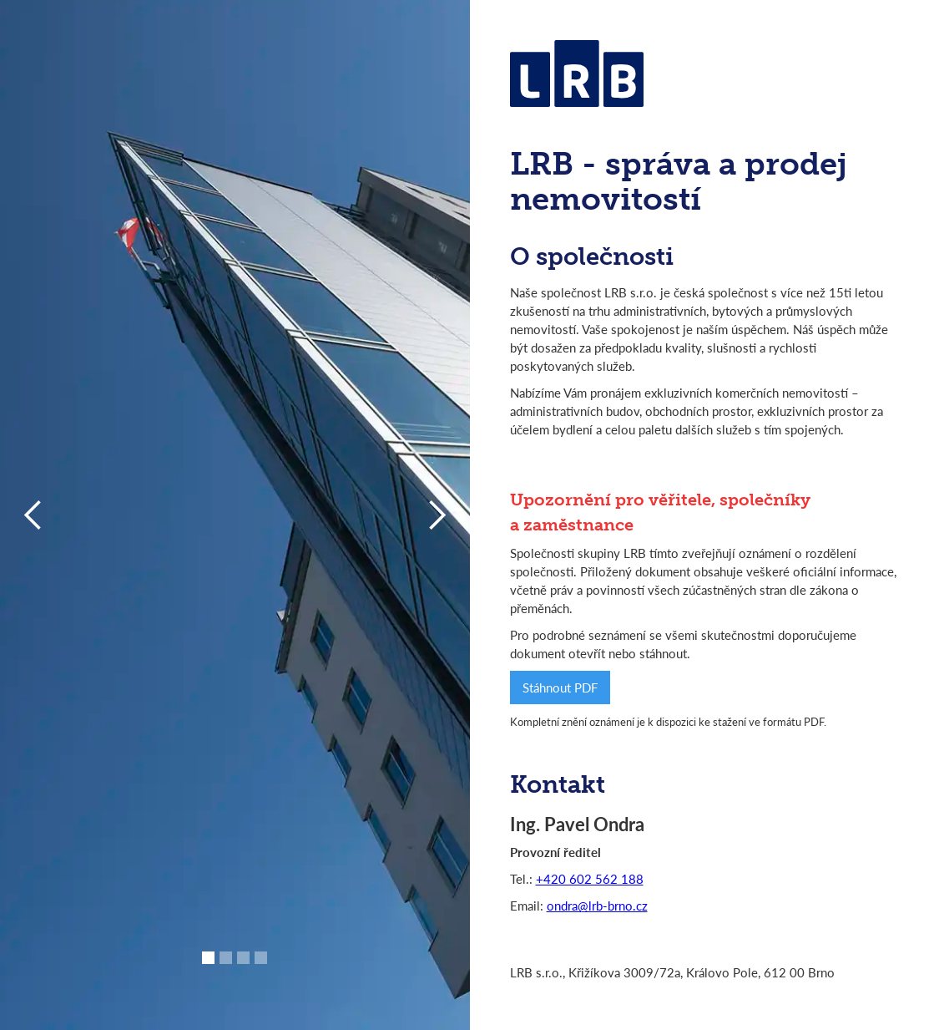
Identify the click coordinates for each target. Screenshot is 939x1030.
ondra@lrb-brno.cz (597, 905)
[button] (208, 957)
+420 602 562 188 (590, 878)
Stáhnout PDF (560, 687)
